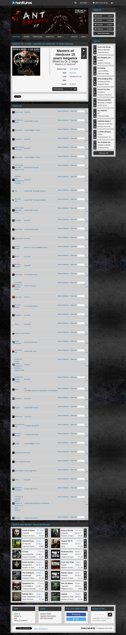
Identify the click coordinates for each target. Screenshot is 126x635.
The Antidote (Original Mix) (108, 142)
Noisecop (101, 103)
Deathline (18, 315)
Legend (17, 407)
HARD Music (102, 105)
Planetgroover (19, 453)
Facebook (76, 614)
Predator (37, 130)
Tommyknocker (28, 554)
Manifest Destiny (111, 145)
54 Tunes (79, 530)
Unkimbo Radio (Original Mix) (109, 121)
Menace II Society (30, 247)
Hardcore (16, 37)
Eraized (100, 60)
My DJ (17, 256)
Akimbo (109, 124)
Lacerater (64, 586)
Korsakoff (35, 229)
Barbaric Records (104, 63)
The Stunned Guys (30, 274)
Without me (18, 416)
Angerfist (27, 112)
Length (63, 84)
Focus (17, 324)
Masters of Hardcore (65, 64)
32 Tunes (40, 530)
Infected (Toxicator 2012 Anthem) (35, 541)
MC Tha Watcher (51, 390)
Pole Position (19, 471)
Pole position (19, 238)
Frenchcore (37, 37)
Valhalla (100, 145)
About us (17, 614)
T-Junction (27, 416)
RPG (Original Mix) (105, 79)
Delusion (18, 518)
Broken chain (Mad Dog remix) (19, 210)
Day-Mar (27, 220)
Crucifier (35, 121)
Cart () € (100, 3)
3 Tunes (41, 552)
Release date (62, 69)
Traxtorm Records (29, 557)
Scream (25, 552)
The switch (18, 130)
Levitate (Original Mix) (106, 132)
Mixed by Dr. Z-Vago (65, 61)
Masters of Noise (37, 390)
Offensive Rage (103, 73)
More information (103, 33)
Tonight (17, 444)
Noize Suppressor (30, 471)
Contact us (17, 616)
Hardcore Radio (45, 614)
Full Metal (101, 68)
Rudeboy (42, 191)
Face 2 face (19, 229)
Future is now (19, 333)
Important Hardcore (29, 546)
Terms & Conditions (20, 620)
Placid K (27, 297)
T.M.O (100, 71)
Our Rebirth (102, 110)
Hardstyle (50, 37)
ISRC (64, 80)
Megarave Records (29, 578)
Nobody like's (27, 594)
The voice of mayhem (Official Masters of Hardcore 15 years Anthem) (19, 503)
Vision (17, 389)
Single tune (73, 111)
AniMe (100, 134)
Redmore (64, 544)
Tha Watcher (44, 503)
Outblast (27, 229)
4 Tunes (80, 541)
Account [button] (84, 3)
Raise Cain (18, 274)
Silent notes (19, 157)
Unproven (101, 124)
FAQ (15, 618)
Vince (34, 351)
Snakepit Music (103, 52)
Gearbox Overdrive (105, 95)
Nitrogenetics (27, 565)
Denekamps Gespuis (31, 167)
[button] (75, 3)
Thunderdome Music (105, 137)
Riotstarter (18, 139)
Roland (26, 342)
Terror (26, 37)
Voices (17, 480)
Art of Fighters (27, 586)
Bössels (107, 50)
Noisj (63, 546)
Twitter (76, 619)
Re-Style (27, 379)
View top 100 (103, 153)
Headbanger (27, 575)
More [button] (60, 37)
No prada (18, 220)
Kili (99, 113)
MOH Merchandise (46, 618)
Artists (74, 37)
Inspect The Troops (69, 541)
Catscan (44, 247)
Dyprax (64, 565)
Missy (100, 50)
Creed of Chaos (28, 530)
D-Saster (27, 315)
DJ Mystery (26, 544)
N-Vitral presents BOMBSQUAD (109, 81)
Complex (108, 103)
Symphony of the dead (31, 583)
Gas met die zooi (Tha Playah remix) (19, 167)
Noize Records (27, 599)
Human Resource (30, 286)
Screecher (101, 92)
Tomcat (34, 191)
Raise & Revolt (67, 530)
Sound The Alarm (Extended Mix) (111, 89)
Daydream (18, 398)
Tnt (16, 191)
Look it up (18, 297)
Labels (84, 37)
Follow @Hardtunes (41, 629)
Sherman (34, 342)
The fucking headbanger (32, 573)
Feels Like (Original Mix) (107, 47)
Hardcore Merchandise (48, 616)
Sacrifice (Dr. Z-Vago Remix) (19, 379)
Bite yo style (19, 112)
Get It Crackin (19, 462)
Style (64, 73)
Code (64, 76)
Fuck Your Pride (67, 562)
